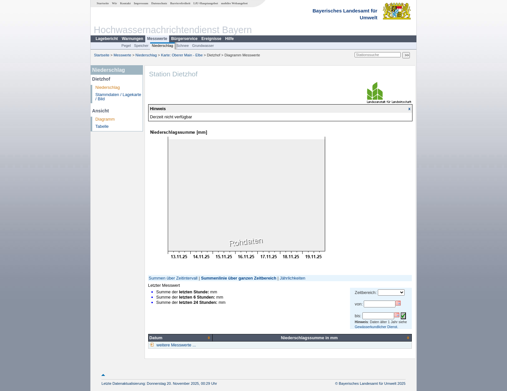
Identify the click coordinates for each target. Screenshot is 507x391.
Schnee (182, 46)
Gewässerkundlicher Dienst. (376, 327)
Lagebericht (107, 38)
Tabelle (102, 126)
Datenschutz (159, 3)
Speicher (141, 46)
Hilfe (229, 38)
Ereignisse (211, 38)
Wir (114, 3)
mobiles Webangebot (234, 3)
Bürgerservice (184, 38)
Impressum (141, 3)
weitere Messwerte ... (175, 344)
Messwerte (157, 38)
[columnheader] (180, 337)
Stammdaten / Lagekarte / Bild (118, 96)
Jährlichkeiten (292, 278)
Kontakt (125, 3)
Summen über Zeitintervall (173, 278)
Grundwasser (203, 46)
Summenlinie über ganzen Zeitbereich (238, 278)
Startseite (103, 3)
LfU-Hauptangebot (205, 3)
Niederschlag (162, 46)
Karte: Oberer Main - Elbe (181, 55)
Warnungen (132, 38)
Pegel (126, 46)
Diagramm (105, 119)
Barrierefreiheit (180, 3)
